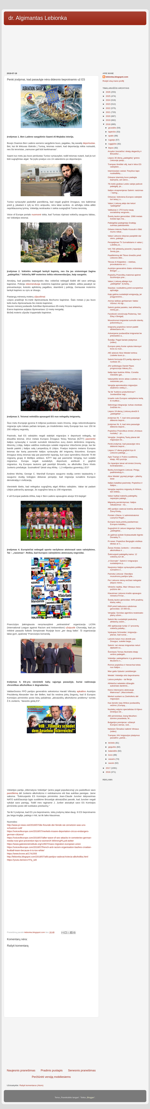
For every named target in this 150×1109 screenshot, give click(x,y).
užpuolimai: (40, 296)
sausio (111, 763)
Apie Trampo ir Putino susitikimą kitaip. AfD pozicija (122, 458)
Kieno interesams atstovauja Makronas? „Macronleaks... (121, 691)
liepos (111, 148)
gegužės (112, 747)
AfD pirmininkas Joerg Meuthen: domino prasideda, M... (122, 717)
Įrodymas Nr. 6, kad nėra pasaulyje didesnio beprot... (124, 425)
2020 (108, 116)
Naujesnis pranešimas (21, 1070)
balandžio (113, 751)
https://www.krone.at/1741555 (22, 853)
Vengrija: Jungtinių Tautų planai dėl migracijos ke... (124, 438)
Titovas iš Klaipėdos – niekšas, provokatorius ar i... (122, 263)
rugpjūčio (112, 144)
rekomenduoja (33, 284)
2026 (108, 92)
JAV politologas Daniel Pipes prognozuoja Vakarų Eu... (121, 367)
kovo (110, 755)
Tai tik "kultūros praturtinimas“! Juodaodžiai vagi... (121, 393)
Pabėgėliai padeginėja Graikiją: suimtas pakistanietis (122, 224)
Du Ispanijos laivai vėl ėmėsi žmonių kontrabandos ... (124, 464)
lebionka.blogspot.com (117, 77)
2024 (108, 100)
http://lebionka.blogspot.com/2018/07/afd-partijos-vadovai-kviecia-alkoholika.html (47, 856)
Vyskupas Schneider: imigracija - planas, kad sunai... (123, 633)
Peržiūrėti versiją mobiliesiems (51, 1076)
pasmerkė (90, 439)
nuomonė (36, 214)
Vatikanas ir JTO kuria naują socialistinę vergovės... (120, 211)
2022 (108, 108)
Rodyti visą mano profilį (113, 81)
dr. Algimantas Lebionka (37, 18)
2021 (108, 112)
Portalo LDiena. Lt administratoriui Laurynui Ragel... (123, 516)
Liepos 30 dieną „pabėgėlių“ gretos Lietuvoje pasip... (124, 159)
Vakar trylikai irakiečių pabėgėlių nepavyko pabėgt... (122, 497)
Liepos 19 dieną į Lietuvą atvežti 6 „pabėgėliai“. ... (123, 412)
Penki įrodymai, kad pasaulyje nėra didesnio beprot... (124, 445)
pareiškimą (13, 793)
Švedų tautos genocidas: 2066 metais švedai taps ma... (125, 217)
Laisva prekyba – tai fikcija (120, 679)
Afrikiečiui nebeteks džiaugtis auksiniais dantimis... (121, 684)
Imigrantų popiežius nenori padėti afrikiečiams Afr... (123, 328)
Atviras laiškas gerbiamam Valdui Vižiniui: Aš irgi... (123, 302)
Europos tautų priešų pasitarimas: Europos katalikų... (123, 523)
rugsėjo (112, 140)
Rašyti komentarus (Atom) (31, 1085)
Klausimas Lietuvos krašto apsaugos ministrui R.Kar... (124, 594)
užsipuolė (70, 627)
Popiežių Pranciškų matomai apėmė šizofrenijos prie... (124, 276)
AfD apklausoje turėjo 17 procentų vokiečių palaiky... (123, 627)
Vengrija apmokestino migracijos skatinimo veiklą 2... (122, 386)
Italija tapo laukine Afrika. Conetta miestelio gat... (123, 373)
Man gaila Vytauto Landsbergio (122, 671)
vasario (112, 759)
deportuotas (89, 143)
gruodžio (112, 128)
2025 (108, 96)
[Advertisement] (75, 47)
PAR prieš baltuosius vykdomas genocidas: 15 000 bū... (122, 607)
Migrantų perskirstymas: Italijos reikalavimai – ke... (122, 503)
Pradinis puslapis (52, 1070)
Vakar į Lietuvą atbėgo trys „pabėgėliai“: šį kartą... (120, 282)
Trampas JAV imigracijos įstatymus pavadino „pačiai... (124, 736)
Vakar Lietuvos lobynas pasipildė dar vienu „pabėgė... (124, 237)
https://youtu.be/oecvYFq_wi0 (22, 860)
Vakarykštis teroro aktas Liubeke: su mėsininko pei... (124, 380)
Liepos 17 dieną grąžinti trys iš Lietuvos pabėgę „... (122, 451)
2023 (108, 104)
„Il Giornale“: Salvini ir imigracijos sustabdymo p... (123, 562)
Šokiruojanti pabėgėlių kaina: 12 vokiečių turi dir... (122, 555)
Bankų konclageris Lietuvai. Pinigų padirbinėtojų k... (123, 471)
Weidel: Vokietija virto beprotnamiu (123, 675)
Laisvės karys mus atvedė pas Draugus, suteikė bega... (121, 640)
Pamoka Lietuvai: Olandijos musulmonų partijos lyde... (121, 575)
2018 (108, 124)
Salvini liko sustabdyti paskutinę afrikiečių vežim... (122, 620)
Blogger (90, 1097)
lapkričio (112, 132)
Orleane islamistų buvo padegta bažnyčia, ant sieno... (122, 178)
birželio (112, 743)
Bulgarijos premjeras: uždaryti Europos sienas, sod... (121, 723)
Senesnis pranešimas (82, 1070)
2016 (108, 772)
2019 (108, 120)
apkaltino (81, 691)
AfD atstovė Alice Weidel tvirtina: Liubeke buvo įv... (122, 354)
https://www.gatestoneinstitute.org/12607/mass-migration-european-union (44, 844)
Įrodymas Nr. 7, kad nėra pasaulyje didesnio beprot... (124, 419)
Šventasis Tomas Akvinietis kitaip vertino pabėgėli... (123, 653)
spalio (111, 136)
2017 (108, 768)
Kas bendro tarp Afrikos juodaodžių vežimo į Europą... (124, 704)
